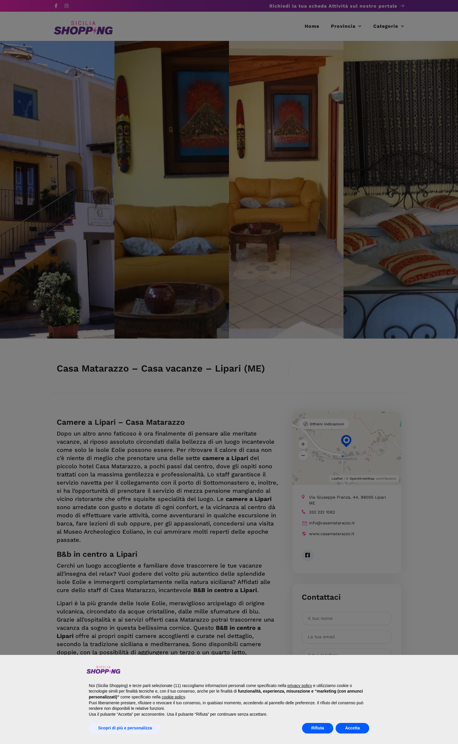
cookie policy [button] (173, 697)
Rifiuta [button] (317, 728)
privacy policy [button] (299, 685)
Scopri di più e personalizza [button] (125, 728)
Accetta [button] (352, 728)
